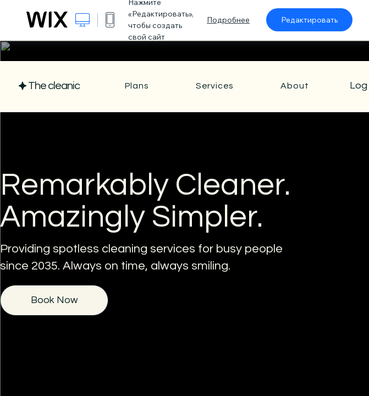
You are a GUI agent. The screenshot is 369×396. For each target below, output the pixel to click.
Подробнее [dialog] (228, 20)
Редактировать (309, 20)
